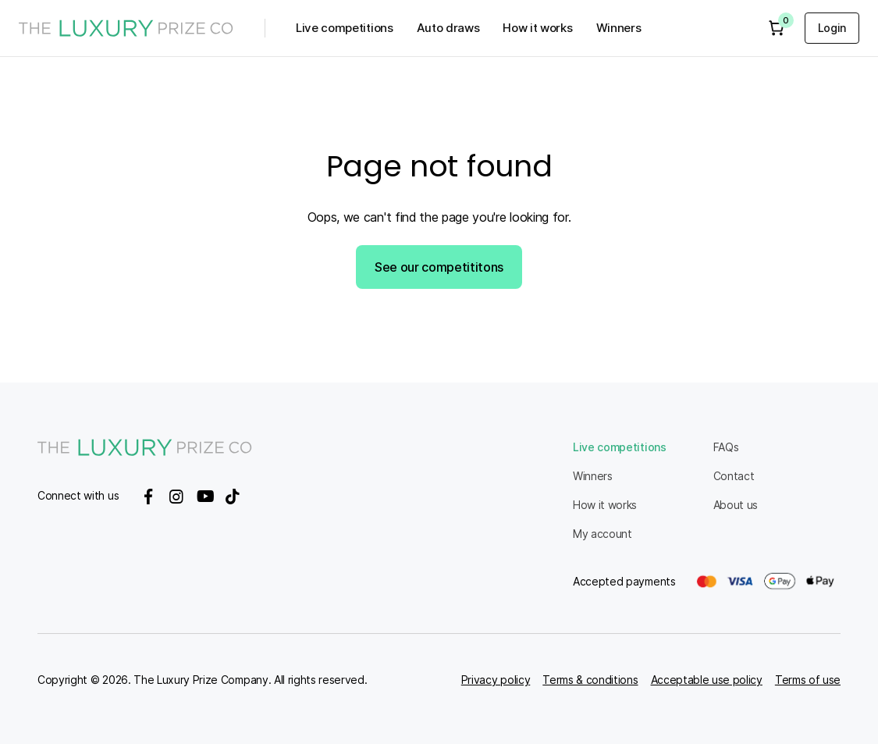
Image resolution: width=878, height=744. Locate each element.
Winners (619, 27)
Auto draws (448, 27)
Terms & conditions (590, 679)
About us (735, 504)
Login (832, 27)
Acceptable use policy (706, 679)
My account (602, 533)
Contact (734, 475)
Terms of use (808, 679)
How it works (537, 27)
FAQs (726, 447)
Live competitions (344, 27)
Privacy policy (496, 679)
